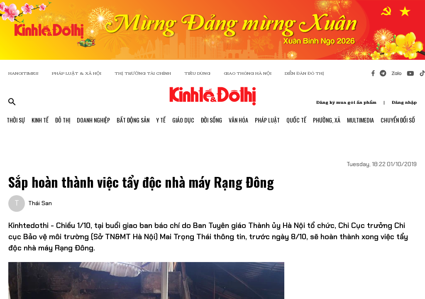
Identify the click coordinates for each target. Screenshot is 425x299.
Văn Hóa (238, 119)
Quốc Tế (296, 119)
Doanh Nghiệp (93, 119)
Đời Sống (211, 119)
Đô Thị (62, 119)
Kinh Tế (40, 119)
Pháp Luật (267, 119)
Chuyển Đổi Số (398, 119)
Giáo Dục (183, 119)
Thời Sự (16, 119)
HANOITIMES (23, 73)
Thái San (40, 203)
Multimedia (360, 119)
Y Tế (161, 119)
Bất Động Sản (133, 119)
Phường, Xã (326, 119)
